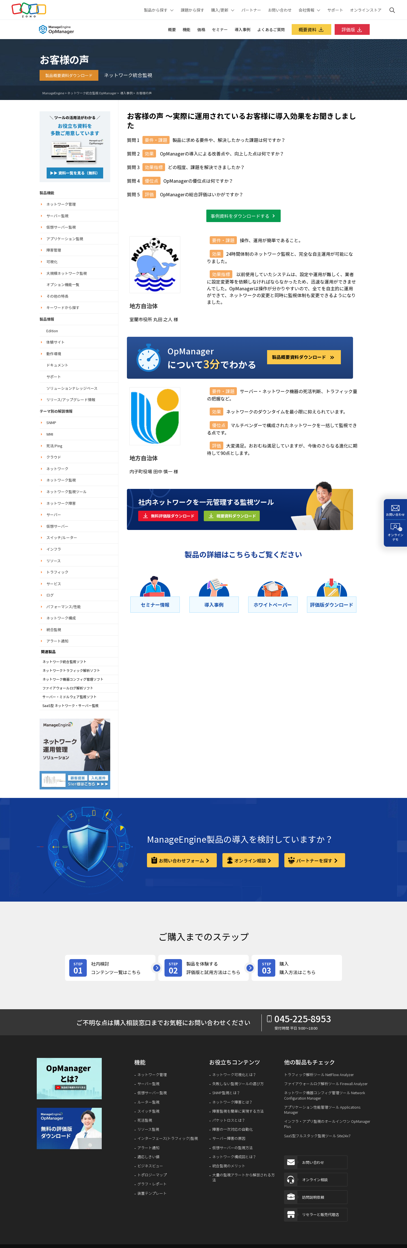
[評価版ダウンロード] (331, 605)
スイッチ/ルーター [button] (61, 537)
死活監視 (144, 1120)
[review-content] (110, 968)
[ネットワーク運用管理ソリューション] (75, 146)
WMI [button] (49, 434)
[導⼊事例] (214, 605)
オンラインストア (366, 10)
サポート (335, 10)
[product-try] (203, 968)
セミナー (220, 29)
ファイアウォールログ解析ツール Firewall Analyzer (326, 1083)
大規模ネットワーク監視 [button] (66, 273)
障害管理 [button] (53, 250)
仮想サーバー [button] (57, 526)
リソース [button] (53, 560)
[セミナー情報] (155, 605)
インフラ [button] (53, 549)
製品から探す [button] (156, 10)
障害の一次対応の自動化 (232, 1129)
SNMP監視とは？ (226, 1092)
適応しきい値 (148, 1156)
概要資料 (311, 29)
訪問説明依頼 (304, 1198)
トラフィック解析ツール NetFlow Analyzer (319, 1074)
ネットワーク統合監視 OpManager (91, 93)
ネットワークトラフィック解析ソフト (71, 670)
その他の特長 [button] (57, 296)
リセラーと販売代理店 (312, 1216)
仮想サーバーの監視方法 (232, 1147)
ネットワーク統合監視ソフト (64, 661)
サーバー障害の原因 (228, 1138)
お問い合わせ (280, 10)
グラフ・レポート (152, 1184)
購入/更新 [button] (219, 10)
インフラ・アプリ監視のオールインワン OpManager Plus (327, 1124)
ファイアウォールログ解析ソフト (67, 688)
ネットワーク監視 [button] (61, 480)
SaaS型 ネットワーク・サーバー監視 (70, 705)
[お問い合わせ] (395, 509)
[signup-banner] (70, 1128)
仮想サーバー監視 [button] (61, 227)
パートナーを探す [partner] (314, 860)
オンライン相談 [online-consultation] (250, 860)
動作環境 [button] (53, 353)
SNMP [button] (51, 422)
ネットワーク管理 (152, 1074)
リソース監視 (148, 1129)
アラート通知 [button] (57, 641)
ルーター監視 (148, 1102)
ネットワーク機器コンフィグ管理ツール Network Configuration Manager (324, 1095)
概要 (172, 29)
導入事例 (242, 29)
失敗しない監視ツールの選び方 (238, 1083)
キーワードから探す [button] (62, 307)
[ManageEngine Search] (392, 10)
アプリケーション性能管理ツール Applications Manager (322, 1110)
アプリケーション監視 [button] (64, 238)
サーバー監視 (148, 1083)
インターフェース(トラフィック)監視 (167, 1138)
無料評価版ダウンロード (172, 516)
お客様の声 (144, 93)
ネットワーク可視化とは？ (234, 1074)
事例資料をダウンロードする (240, 215)
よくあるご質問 (271, 29)
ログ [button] (50, 595)
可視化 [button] (51, 261)
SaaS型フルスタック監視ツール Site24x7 (317, 1135)
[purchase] (297, 968)
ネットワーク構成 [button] (61, 618)
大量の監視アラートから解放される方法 (243, 1177)
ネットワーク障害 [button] (61, 503)
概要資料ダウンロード (236, 516)
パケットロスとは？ (228, 1120)
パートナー (251, 10)
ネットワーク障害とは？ (232, 1102)
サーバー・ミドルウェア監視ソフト (69, 696)
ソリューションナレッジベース (72, 388)
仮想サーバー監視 (152, 1092)
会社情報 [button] (306, 10)
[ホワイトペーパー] (273, 605)
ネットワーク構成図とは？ (234, 1156)
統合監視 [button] (53, 629)
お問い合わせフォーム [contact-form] (181, 860)
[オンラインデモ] (395, 533)
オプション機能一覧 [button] (62, 284)
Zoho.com (28, 10)
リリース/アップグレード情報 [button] (70, 399)
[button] (70, 1078)
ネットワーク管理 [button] (61, 204)
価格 (201, 29)
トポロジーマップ (152, 1174)
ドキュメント (57, 365)
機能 (186, 29)
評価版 (352, 29)
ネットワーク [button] (57, 468)
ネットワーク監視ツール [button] (66, 491)
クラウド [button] (53, 457)
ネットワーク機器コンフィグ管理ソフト (72, 679)
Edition (52, 330)
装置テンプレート (152, 1193)
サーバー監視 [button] (57, 215)
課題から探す (192, 10)
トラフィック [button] (57, 572)
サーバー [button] (53, 514)
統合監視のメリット (228, 1165)
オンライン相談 (306, 1180)
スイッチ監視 (148, 1111)
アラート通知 (148, 1147)
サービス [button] (53, 583)
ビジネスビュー (150, 1165)
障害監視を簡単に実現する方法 (238, 1111)
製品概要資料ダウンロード (69, 75)
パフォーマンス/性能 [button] (63, 606)
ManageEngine (53, 93)
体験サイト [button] (55, 342)
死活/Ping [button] (54, 445)
